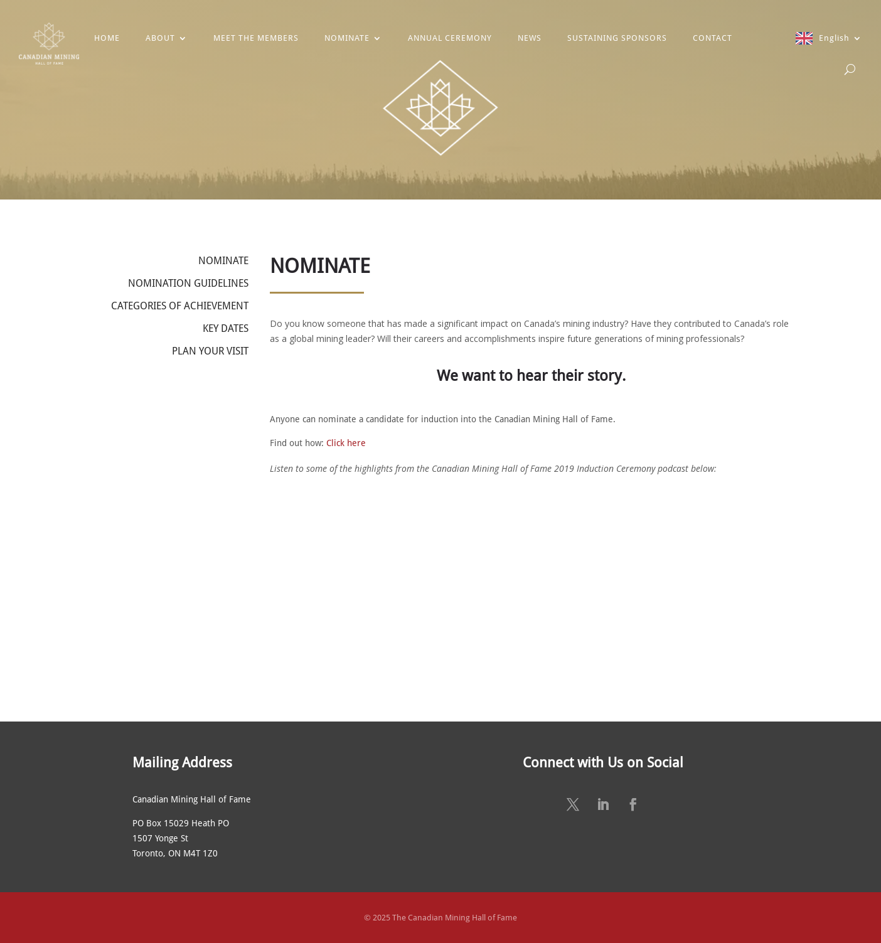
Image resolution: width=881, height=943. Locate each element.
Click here (346, 443)
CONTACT (712, 38)
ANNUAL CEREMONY (450, 38)
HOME (107, 38)
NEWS (530, 38)
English (834, 38)
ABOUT (160, 38)
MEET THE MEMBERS (256, 38)
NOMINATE (347, 38)
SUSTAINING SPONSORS (617, 38)
